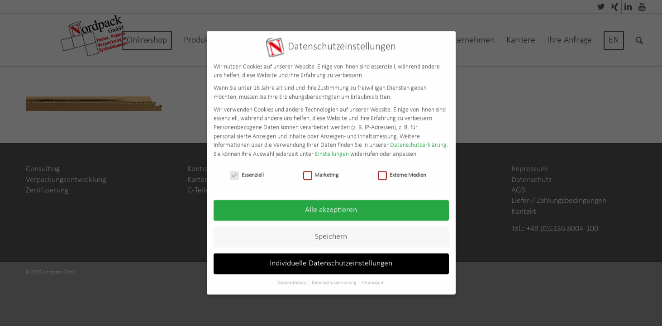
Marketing (321, 168)
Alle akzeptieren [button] (331, 204)
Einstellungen (332, 148)
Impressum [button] (373, 276)
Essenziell (247, 168)
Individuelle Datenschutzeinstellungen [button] (331, 257)
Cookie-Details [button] (292, 276)
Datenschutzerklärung (418, 139)
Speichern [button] (331, 231)
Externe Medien (402, 168)
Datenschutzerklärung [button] (334, 276)
